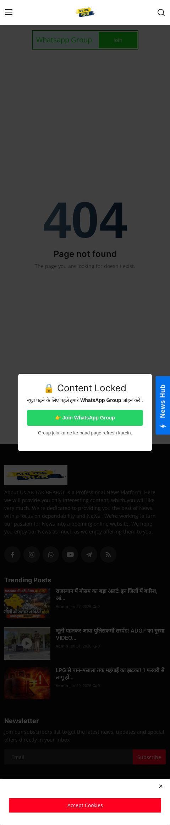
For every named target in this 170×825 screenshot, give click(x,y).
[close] (160, 786)
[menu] (9, 12)
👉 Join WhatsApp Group (85, 418)
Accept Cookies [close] (85, 805)
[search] (161, 12)
